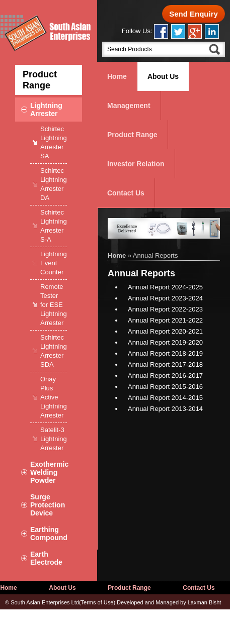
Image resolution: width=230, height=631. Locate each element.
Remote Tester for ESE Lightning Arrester (53, 305)
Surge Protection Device (47, 505)
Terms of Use (97, 602)
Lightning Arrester (46, 109)
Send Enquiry (193, 14)
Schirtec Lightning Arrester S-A (53, 225)
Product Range (132, 135)
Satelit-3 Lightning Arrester (53, 439)
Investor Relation (136, 164)
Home (117, 76)
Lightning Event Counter (53, 263)
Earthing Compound (48, 533)
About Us (163, 76)
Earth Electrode (46, 558)
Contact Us (125, 193)
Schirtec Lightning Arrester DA (53, 184)
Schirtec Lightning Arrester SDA (53, 351)
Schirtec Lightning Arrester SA (53, 142)
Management (128, 105)
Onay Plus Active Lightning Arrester (53, 397)
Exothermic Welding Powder (49, 472)
